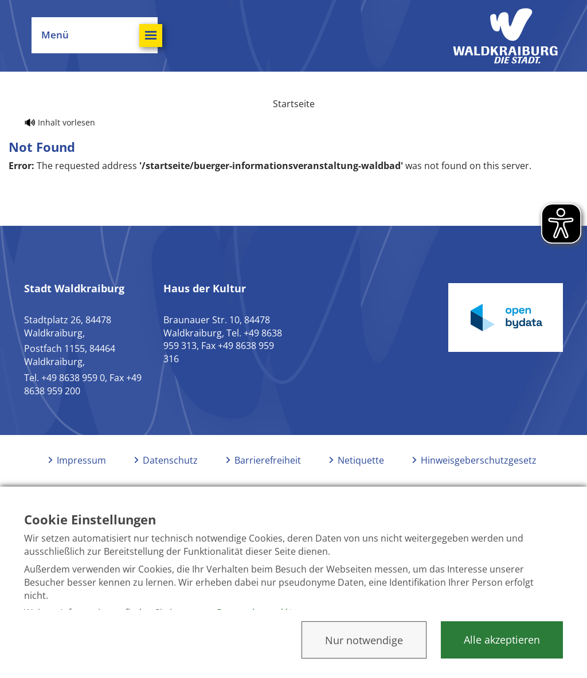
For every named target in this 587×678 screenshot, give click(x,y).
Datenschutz (170, 460)
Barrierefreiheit (267, 460)
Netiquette (361, 460)
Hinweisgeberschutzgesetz (479, 460)
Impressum (81, 460)
